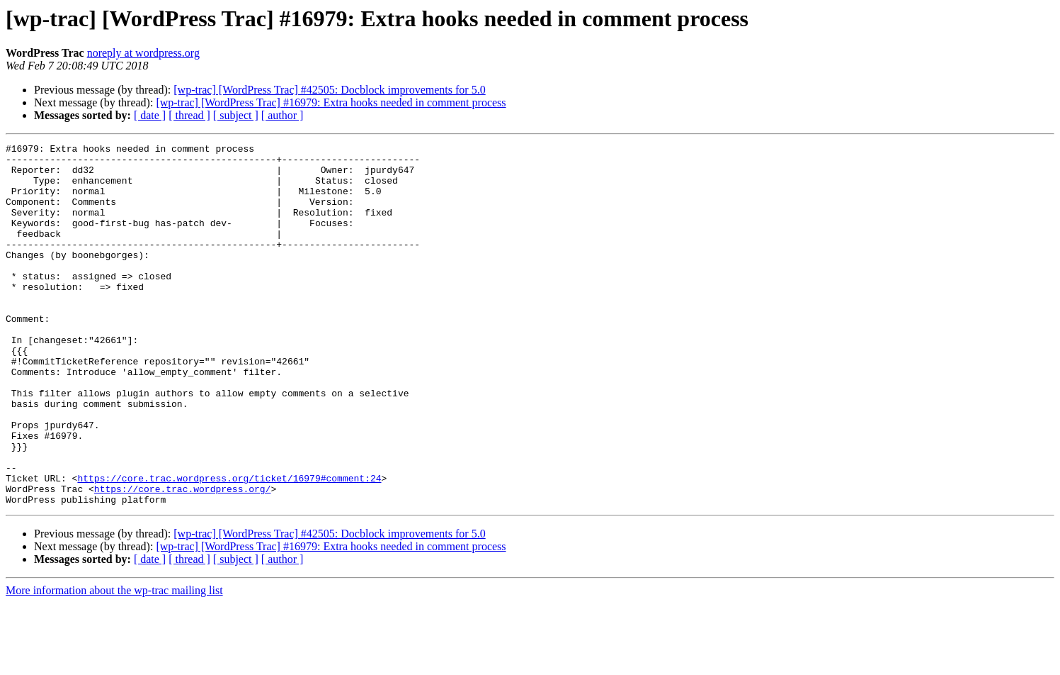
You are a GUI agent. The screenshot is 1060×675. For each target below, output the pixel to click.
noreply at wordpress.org (143, 53)
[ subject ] (235, 115)
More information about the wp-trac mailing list (114, 663)
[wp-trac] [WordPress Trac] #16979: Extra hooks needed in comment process (331, 102)
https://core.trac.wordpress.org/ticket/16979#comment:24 (229, 546)
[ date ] (150, 115)
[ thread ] (189, 115)
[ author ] (282, 115)
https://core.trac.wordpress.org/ (182, 558)
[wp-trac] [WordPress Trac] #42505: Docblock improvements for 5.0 (329, 90)
